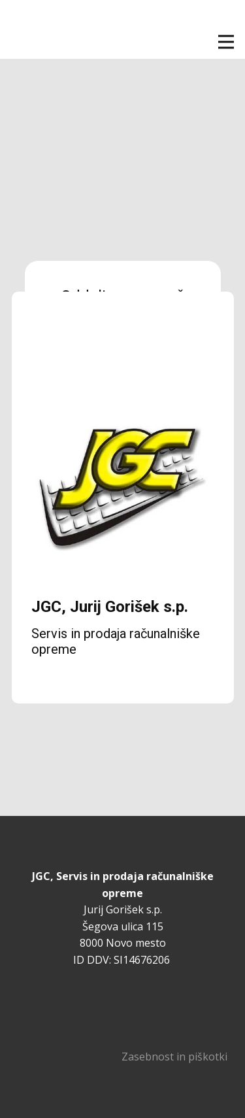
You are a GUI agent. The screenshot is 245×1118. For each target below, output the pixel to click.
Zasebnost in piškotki (174, 1056)
